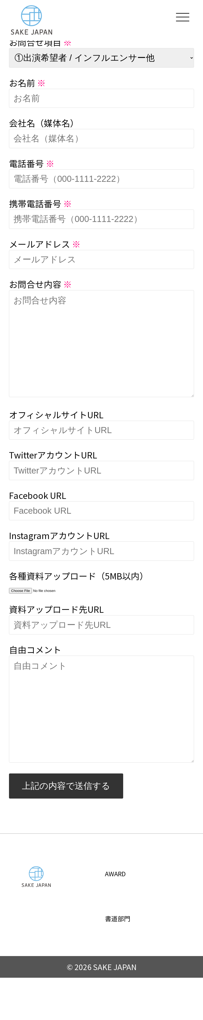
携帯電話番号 (40, 203)
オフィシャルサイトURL (56, 435)
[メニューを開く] (182, 17)
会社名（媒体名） (44, 123)
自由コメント (35, 670)
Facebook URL (37, 516)
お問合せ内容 (40, 284)
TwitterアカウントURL (53, 476)
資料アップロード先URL (56, 630)
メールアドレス (45, 244)
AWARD (121, 914)
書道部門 (124, 959)
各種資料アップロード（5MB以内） (78, 597)
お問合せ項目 (40, 42)
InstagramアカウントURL (59, 556)
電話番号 (31, 163)
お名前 (27, 82)
